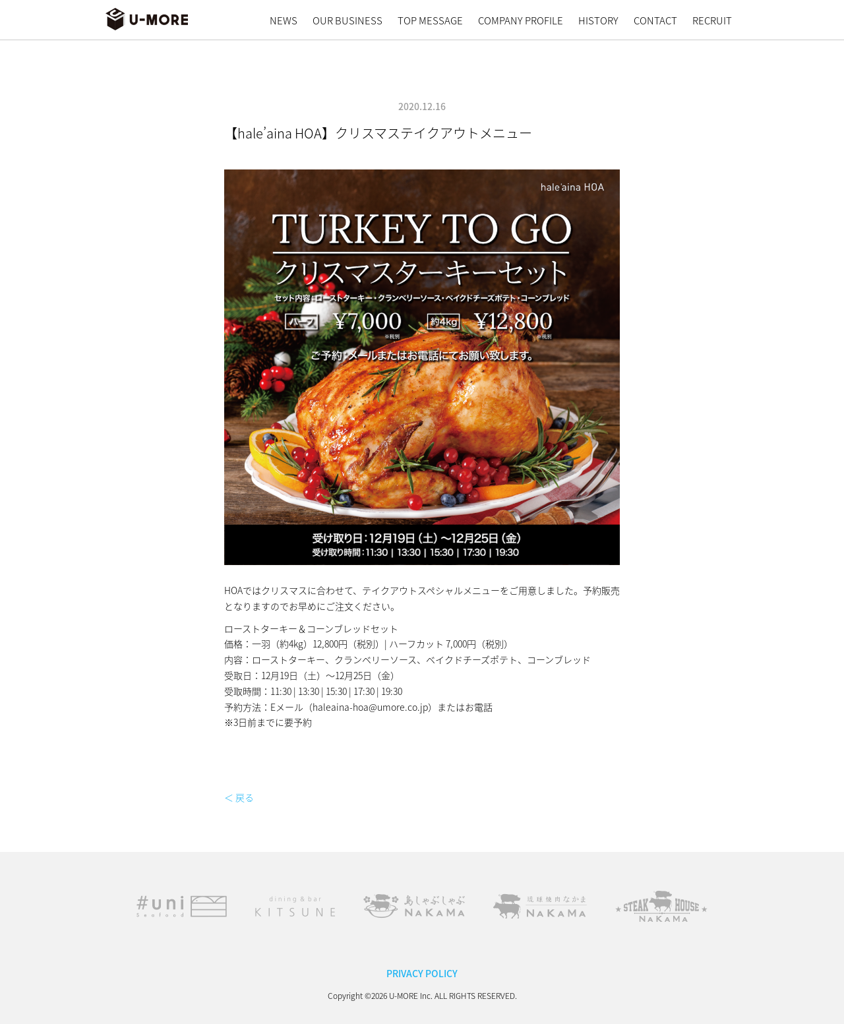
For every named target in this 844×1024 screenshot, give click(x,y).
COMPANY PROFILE (520, 20)
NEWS (283, 20)
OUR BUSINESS (347, 20)
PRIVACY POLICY (422, 973)
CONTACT (655, 20)
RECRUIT (712, 20)
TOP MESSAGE (430, 20)
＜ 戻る (239, 797)
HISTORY (598, 20)
